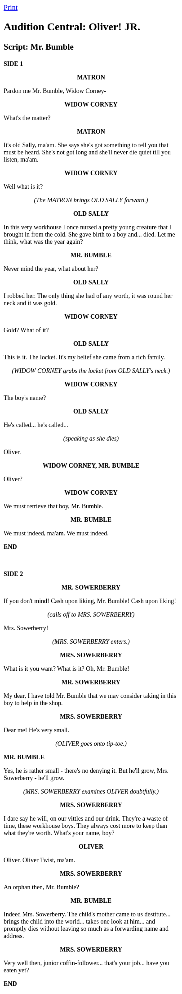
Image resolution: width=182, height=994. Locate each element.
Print (11, 7)
